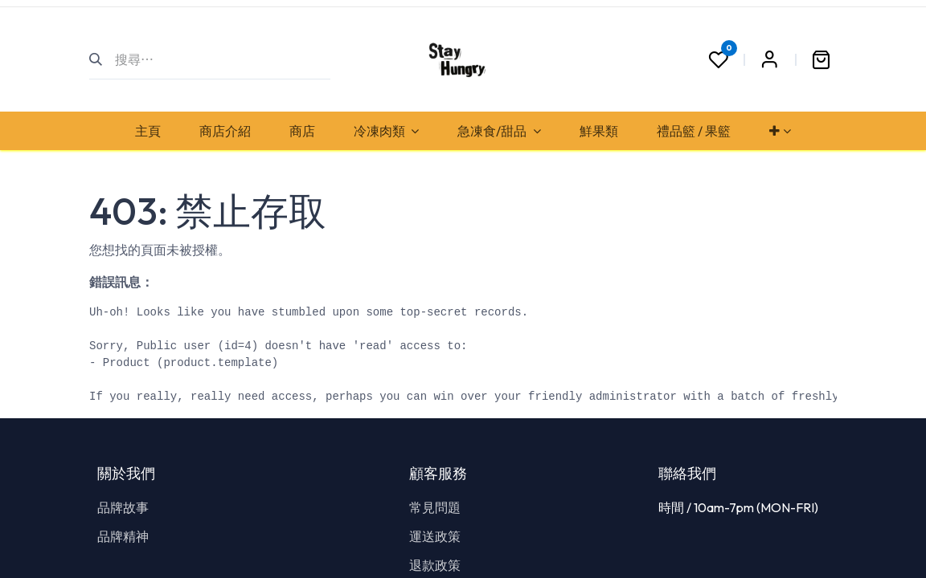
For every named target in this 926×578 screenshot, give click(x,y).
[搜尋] (102, 59)
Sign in (769, 59)
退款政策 (435, 565)
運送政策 (435, 536)
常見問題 (435, 507)
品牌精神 (123, 536)
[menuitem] (148, 131)
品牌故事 (123, 507)
